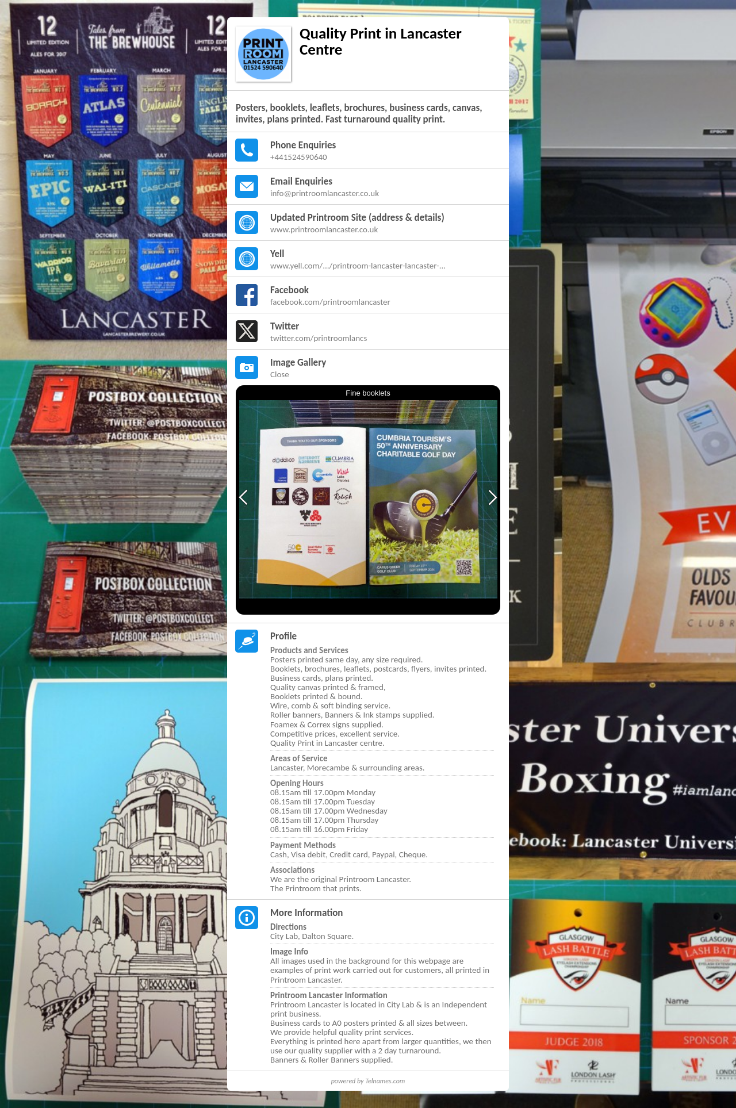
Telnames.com (385, 1081)
